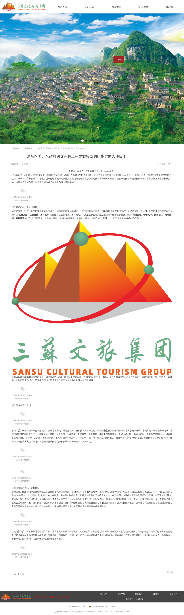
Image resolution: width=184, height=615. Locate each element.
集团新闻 (28, 148)
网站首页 (16, 148)
